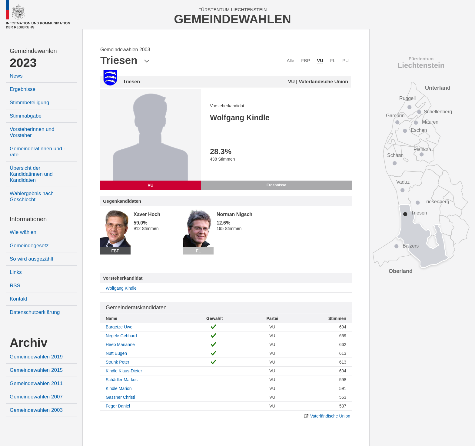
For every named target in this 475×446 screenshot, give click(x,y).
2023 (23, 63)
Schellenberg (438, 111)
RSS (15, 285)
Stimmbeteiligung (29, 102)
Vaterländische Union (330, 416)
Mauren (430, 122)
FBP (305, 60)
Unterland (437, 88)
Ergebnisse (22, 89)
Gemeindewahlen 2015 (36, 370)
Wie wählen (23, 232)
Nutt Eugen (116, 353)
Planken (422, 149)
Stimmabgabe (26, 116)
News (16, 76)
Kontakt (18, 299)
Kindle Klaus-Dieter (124, 370)
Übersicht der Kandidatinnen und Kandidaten (31, 174)
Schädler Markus (122, 379)
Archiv (29, 343)
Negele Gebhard (121, 335)
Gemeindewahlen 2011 (36, 383)
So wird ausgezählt (31, 259)
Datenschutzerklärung (35, 312)
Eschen (419, 130)
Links (16, 272)
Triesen (419, 212)
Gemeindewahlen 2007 (36, 397)
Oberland (401, 271)
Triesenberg (436, 201)
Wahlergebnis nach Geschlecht (32, 196)
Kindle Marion (119, 388)
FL (333, 60)
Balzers (411, 245)
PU (345, 60)
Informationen (28, 219)
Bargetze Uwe (119, 327)
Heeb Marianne (120, 344)
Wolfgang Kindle (121, 288)
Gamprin (395, 115)
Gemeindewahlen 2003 (36, 410)
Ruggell (407, 98)
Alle (290, 60)
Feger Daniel (118, 406)
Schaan (395, 155)
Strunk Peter (117, 362)
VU (320, 60)
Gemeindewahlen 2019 (36, 357)
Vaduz (403, 182)
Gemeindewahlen (33, 51)
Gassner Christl (120, 397)
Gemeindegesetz (29, 245)
